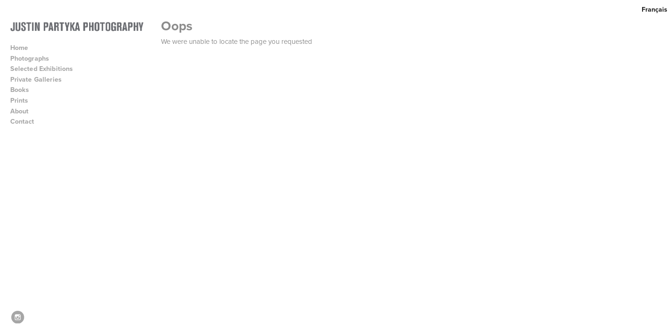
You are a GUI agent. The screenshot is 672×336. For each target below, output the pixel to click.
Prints (19, 100)
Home (19, 47)
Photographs (34, 58)
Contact (22, 121)
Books (24, 89)
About (23, 111)
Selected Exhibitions (46, 68)
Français (654, 9)
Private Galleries (36, 79)
